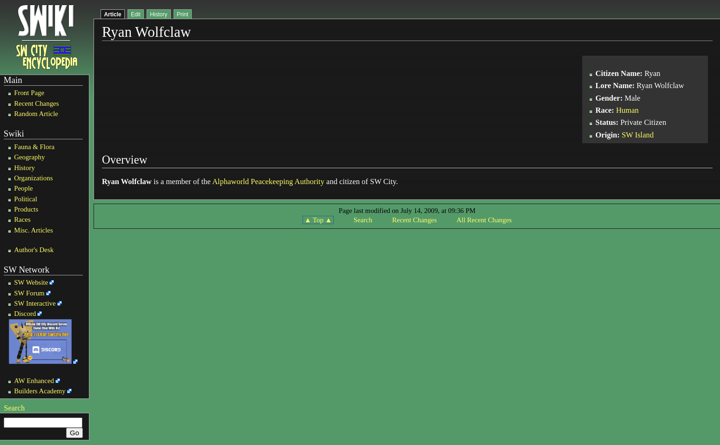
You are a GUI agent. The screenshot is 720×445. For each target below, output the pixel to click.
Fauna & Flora (34, 147)
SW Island (638, 134)
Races (22, 219)
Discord (25, 313)
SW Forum (29, 293)
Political (25, 199)
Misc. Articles (33, 230)
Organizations (33, 178)
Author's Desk (34, 249)
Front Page (29, 92)
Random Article (36, 113)
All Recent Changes (484, 220)
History (24, 167)
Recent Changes (36, 103)
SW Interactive (34, 303)
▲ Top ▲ (318, 220)
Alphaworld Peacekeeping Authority (268, 181)
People (23, 188)
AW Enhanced (34, 380)
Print (182, 14)
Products (26, 209)
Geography (29, 157)
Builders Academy (39, 391)
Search (14, 408)
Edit (136, 14)
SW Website (31, 282)
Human (627, 110)
